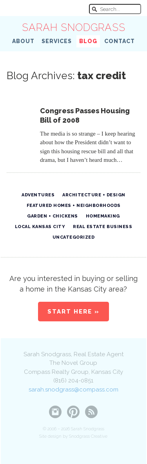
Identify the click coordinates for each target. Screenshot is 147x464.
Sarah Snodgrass (73, 27)
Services (57, 41)
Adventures (38, 195)
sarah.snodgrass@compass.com (73, 389)
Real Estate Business (102, 226)
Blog (88, 41)
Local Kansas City (40, 226)
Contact (119, 41)
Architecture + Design (93, 195)
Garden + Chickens (52, 216)
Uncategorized (74, 237)
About (23, 41)
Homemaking (103, 216)
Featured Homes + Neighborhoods (74, 205)
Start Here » (73, 311)
